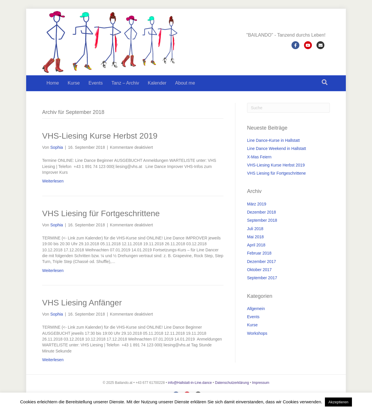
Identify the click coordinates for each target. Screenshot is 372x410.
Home (52, 82)
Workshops (257, 333)
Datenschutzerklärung (232, 383)
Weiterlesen (53, 181)
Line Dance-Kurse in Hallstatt (273, 140)
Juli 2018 (255, 228)
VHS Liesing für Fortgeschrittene (101, 213)
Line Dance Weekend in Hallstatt (276, 148)
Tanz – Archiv (125, 82)
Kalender (157, 82)
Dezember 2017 (261, 261)
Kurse (74, 82)
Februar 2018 (259, 253)
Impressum (260, 383)
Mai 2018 (255, 236)
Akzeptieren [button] (338, 402)
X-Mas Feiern (259, 157)
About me (185, 82)
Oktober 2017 (259, 269)
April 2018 (256, 245)
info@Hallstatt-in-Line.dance (190, 383)
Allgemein (256, 308)
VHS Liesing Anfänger (82, 302)
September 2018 (262, 220)
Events (95, 82)
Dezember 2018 (261, 212)
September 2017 (262, 277)
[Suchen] (324, 82)
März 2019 (256, 204)
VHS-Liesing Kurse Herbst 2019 (100, 135)
